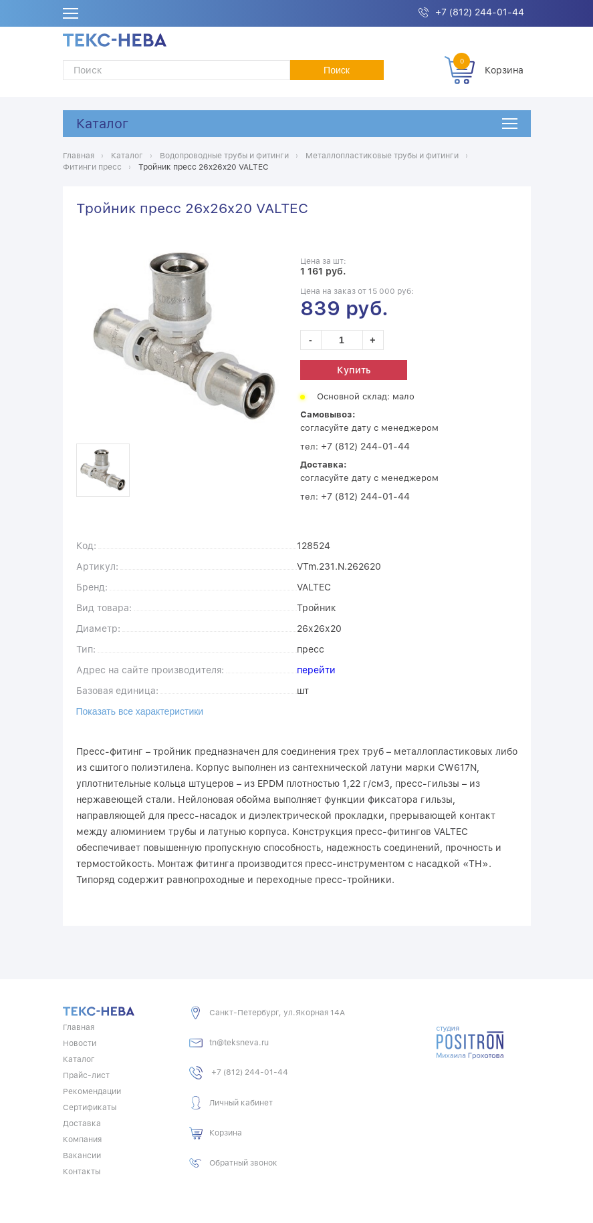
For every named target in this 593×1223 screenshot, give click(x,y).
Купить (353, 370)
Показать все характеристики (140, 711)
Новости (79, 1043)
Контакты (81, 1171)
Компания (82, 1139)
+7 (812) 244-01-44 (479, 12)
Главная (78, 1027)
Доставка (82, 1123)
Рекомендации (92, 1091)
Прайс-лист (86, 1075)
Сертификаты (89, 1107)
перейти (316, 670)
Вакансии (82, 1155)
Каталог (102, 124)
